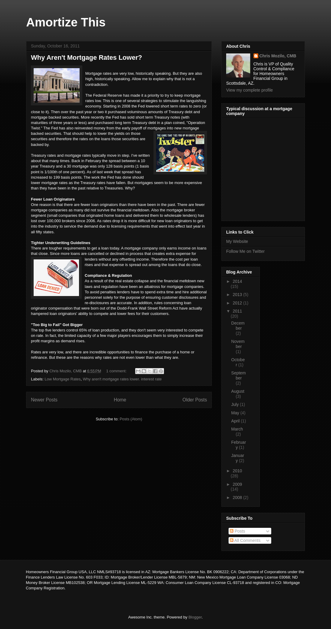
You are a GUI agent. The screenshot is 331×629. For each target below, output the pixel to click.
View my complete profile (249, 90)
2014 (237, 281)
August (237, 391)
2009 (237, 484)
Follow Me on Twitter (245, 251)
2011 (237, 311)
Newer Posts (44, 399)
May (235, 412)
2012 (238, 303)
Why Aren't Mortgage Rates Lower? (86, 57)
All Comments (245, 540)
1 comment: (117, 371)
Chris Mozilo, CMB (278, 55)
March (237, 429)
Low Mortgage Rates (63, 379)
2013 (238, 294)
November (237, 344)
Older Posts (195, 399)
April (236, 421)
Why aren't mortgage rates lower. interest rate (122, 379)
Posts (237, 531)
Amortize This (65, 22)
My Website (237, 241)
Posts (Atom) (131, 419)
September (238, 375)
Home (120, 399)
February (238, 445)
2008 (238, 497)
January (237, 458)
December (237, 326)
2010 (237, 470)
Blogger (195, 617)
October (238, 362)
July (235, 404)
